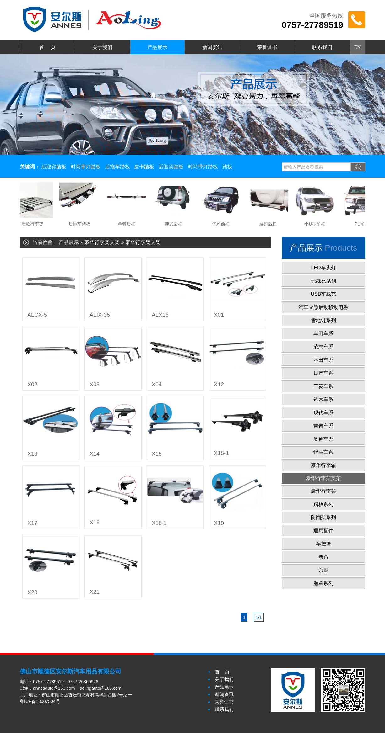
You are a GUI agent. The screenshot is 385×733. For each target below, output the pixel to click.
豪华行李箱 (323, 465)
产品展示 (157, 47)
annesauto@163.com (54, 688)
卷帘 (323, 557)
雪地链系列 (323, 320)
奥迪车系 (323, 439)
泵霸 (323, 570)
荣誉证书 (267, 47)
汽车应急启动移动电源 (323, 307)
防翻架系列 (323, 517)
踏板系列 (323, 504)
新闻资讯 (212, 47)
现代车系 (323, 412)
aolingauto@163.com (101, 688)
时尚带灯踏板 (86, 166)
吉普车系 (323, 425)
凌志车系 (323, 346)
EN (357, 47)
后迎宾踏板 (53, 166)
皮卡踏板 (144, 166)
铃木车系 (323, 399)
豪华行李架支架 (102, 242)
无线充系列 (323, 281)
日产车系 (323, 373)
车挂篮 (323, 543)
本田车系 (323, 360)
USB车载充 (323, 294)
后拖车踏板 (117, 166)
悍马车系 (323, 452)
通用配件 (323, 530)
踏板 (227, 166)
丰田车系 (323, 333)
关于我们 (102, 47)
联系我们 (322, 47)
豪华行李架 (323, 491)
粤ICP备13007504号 (40, 701)
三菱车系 (323, 386)
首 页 (47, 47)
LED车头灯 (323, 267)
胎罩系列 (323, 583)
